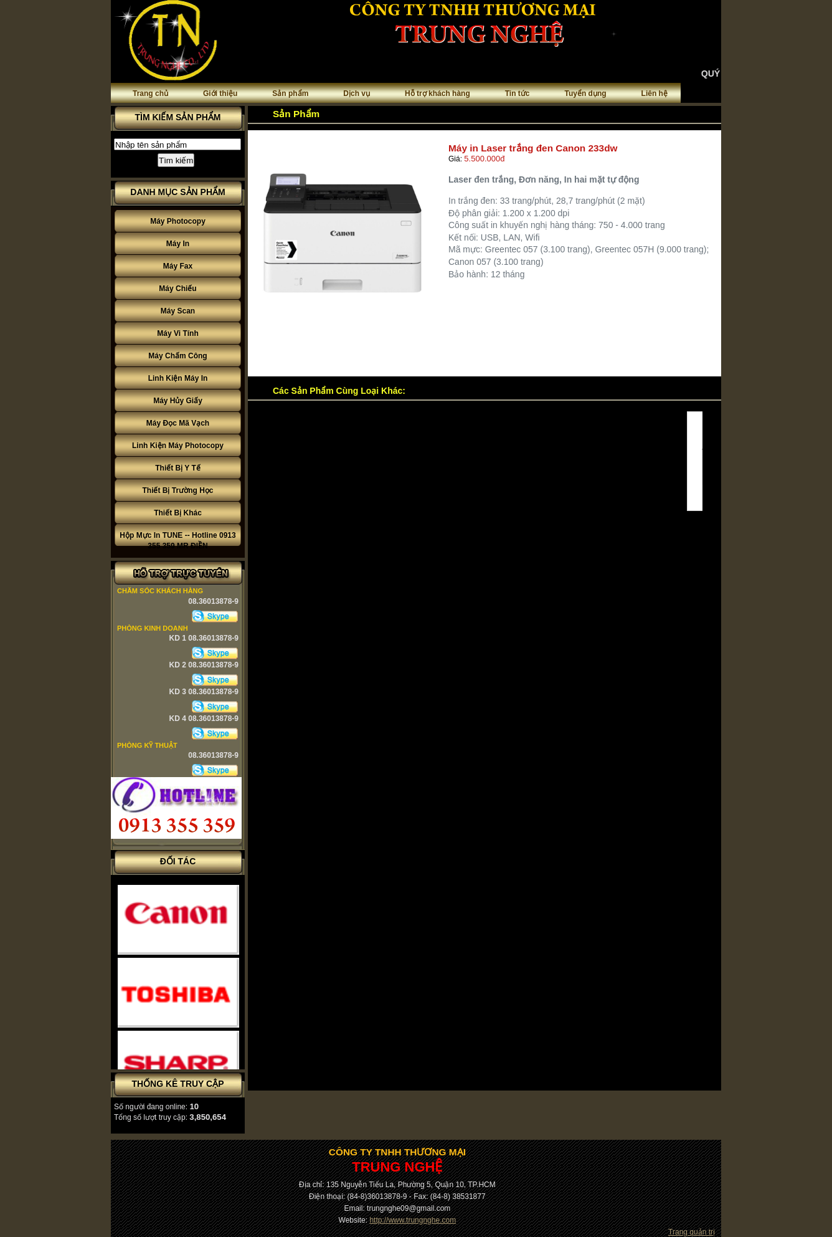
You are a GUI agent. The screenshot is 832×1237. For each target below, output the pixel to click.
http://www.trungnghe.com (412, 1220)
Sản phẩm (290, 93)
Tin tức (517, 93)
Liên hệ (654, 93)
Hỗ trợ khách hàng (437, 93)
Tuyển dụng (586, 93)
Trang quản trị (691, 1232)
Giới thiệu (220, 93)
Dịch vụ (356, 93)
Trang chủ (150, 93)
